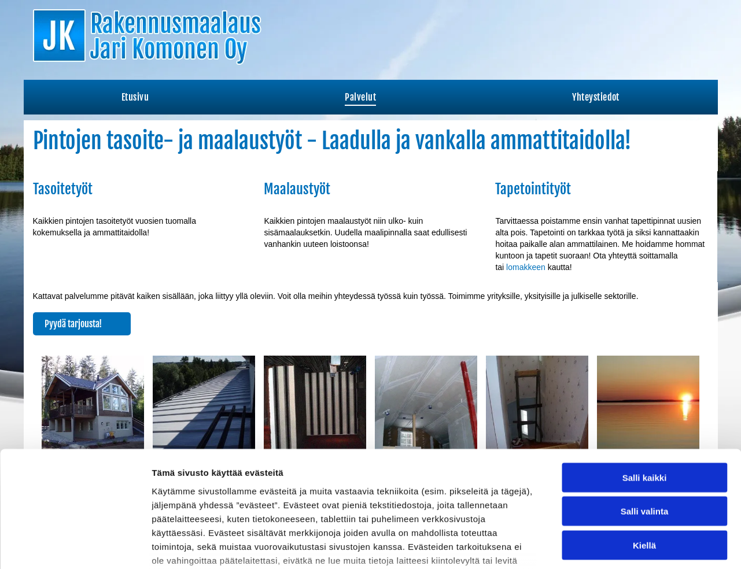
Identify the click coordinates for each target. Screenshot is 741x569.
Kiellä (644, 458)
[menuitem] (135, 97)
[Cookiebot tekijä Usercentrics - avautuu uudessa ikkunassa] (75, 546)
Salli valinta (645, 424)
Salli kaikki (644, 390)
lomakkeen (525, 267)
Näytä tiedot (618, 546)
